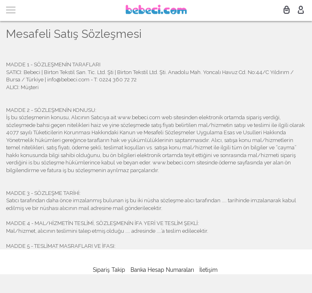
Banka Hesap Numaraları (162, 270)
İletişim (208, 270)
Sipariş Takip (109, 270)
